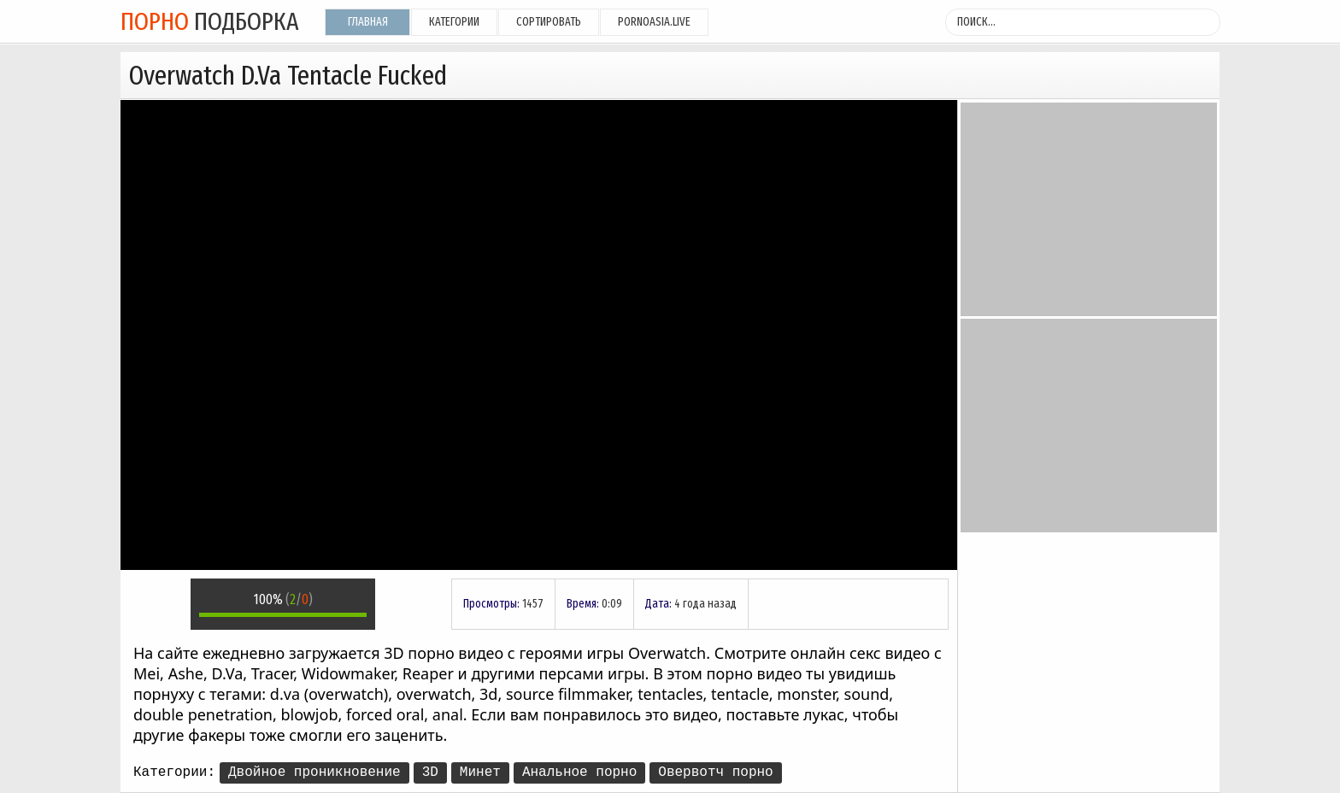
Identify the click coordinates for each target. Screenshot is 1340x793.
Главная (368, 22)
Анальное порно (579, 772)
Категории (454, 22)
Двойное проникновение (314, 772)
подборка (209, 21)
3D (430, 772)
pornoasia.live (654, 22)
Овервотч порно (715, 772)
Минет (480, 772)
